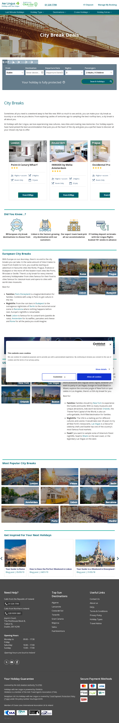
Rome (12, 321)
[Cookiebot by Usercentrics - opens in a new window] (94, 344)
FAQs (92, 607)
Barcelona (18, 309)
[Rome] (73, 267)
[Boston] (46, 394)
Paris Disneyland (22, 294)
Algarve (55, 602)
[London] (20, 476)
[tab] (4, 62)
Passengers (90, 68)
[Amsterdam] (20, 495)
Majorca (55, 623)
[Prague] (103, 267)
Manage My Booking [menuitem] (107, 4)
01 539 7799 (51, 4)
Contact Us (95, 599)
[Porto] (30, 514)
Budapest (39, 303)
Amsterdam (17, 318)
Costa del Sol (57, 610)
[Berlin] (99, 476)
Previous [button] (6, 170)
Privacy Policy (96, 615)
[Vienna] (59, 476)
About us (94, 603)
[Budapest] (103, 285)
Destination (30, 68)
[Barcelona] (99, 495)
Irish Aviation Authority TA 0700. (29, 685)
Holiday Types (96, 619)
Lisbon (15, 315)
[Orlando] (15, 394)
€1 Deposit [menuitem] (88, 4)
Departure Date (52, 68)
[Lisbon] (73, 285)
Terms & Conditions (99, 611)
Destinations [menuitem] (58, 12)
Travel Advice (96, 623)
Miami (85, 436)
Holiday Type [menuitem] (36, 12)
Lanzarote (56, 606)
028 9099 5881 (14, 613)
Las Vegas (95, 423)
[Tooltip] (64, 82)
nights (68, 68)
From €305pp (28, 195)
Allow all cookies (94, 377)
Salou (54, 627)
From (8, 68)
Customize (59, 377)
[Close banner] (110, 344)
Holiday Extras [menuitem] (103, 12)
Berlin (32, 306)
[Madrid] (89, 514)
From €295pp (68, 195)
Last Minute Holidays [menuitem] (14, 12)
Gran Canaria (58, 619)
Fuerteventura (58, 631)
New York (97, 403)
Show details (101, 369)
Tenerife (56, 614)
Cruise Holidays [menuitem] (81, 12)
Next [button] (112, 170)
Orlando (106, 408)
